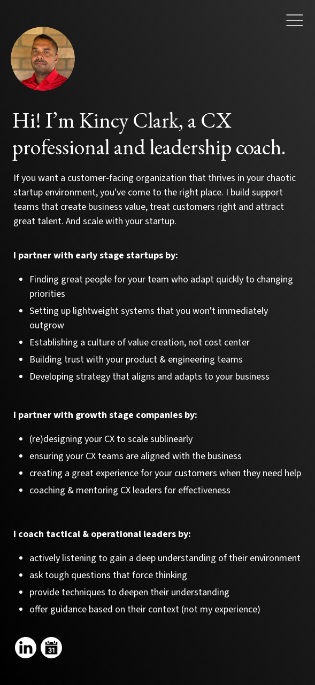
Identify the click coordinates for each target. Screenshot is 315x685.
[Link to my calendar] (51, 647)
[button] (294, 23)
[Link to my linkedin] (25, 647)
